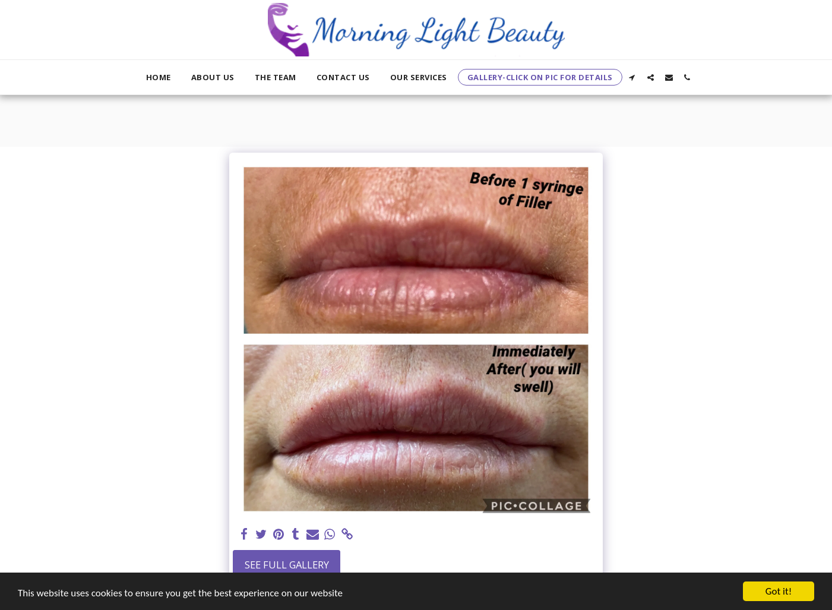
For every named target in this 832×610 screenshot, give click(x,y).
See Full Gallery (287, 564)
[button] (632, 77)
